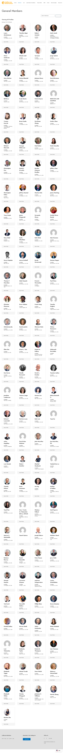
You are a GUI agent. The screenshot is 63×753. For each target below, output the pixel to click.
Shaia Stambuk (54, 626)
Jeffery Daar (54, 168)
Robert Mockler (21, 465)
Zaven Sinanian (54, 604)
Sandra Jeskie (23, 327)
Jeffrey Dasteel (23, 193)
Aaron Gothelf (23, 260)
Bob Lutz (37, 419)
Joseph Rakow (39, 535)
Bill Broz (6, 99)
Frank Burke (23, 99)
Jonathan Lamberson (7, 396)
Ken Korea (7, 373)
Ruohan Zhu (7, 717)
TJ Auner (37, 56)
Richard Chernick (6, 147)
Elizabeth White (6, 695)
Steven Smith (23, 626)
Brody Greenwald (38, 261)
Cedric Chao (54, 121)
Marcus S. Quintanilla (7, 536)
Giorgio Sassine (6, 581)
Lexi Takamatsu (7, 650)
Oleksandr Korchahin (53, 350)
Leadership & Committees (30, 2)
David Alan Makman (22, 442)
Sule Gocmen (54, 238)
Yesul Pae (6, 510)
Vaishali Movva (54, 464)
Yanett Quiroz (23, 535)
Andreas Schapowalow (39, 581)
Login (13, 738)
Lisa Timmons (54, 649)
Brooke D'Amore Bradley (37, 170)
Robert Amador (37, 34)
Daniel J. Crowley (21, 169)
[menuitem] (15, 3)
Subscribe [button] (27, 739)
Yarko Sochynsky (38, 627)
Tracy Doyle (7, 215)
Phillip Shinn (38, 604)
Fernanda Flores (37, 216)
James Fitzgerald (22, 216)
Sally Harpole (23, 281)
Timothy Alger (23, 33)
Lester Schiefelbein (53, 581)
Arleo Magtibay (6, 442)
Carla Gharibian (22, 239)
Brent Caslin (22, 121)
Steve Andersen (7, 57)
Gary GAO (7, 238)
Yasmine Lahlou (54, 373)
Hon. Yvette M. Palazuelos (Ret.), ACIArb (23, 512)
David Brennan (54, 78)
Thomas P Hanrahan (6, 282)
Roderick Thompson (38, 650)
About (15, 2)
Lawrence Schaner (22, 581)
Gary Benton (7, 78)
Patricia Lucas (23, 419)
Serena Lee (38, 395)
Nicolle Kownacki (22, 374)
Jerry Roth (53, 558)
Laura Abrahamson (7, 34)
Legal (45, 742)
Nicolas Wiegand (22, 695)
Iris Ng (37, 486)
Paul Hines (53, 281)
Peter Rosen (38, 558)
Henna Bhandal (23, 78)
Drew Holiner (23, 304)
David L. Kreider (37, 374)
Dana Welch (38, 671)
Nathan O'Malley (52, 487)
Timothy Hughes (52, 305)
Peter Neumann (22, 487)
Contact (10, 738)
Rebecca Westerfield (53, 672)
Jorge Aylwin (54, 56)
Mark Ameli (53, 33)
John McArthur (39, 441)
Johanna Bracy (39, 78)
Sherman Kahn (39, 327)
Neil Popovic (54, 510)
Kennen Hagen (54, 260)
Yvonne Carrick (6, 122)
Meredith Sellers (22, 605)
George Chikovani (22, 147)
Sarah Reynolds (22, 559)
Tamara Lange (23, 395)
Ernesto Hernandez (38, 282)
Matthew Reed (54, 535)
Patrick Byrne (39, 99)
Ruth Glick (38, 238)
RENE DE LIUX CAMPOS (54, 100)
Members (19, 2)
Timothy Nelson (6, 487)
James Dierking (54, 193)
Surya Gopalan (8, 260)
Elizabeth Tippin (6, 672)
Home (3, 738)
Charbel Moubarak (38, 465)
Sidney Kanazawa (53, 328)
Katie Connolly (54, 146)
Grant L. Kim (23, 349)
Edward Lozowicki (7, 420)
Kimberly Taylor (22, 650)
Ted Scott (7, 604)
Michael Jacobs (8, 327)
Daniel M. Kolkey (37, 350)
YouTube (50, 738)
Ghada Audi (22, 56)
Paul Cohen (38, 146)
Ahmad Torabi (23, 671)
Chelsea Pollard (37, 511)
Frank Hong (38, 304)
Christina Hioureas (6, 305)
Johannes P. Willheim (38, 695)
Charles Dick (38, 193)
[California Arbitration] (7, 2)
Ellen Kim (6, 349)
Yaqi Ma (52, 419)
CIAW (44, 2)
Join (24, 2)
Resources (60, 2)
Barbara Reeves (6, 559)
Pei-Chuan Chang (38, 122)
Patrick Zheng (54, 694)
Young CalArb (39, 2)
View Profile (6, 41)
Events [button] (48, 2)
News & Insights (54, 2)
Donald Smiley (8, 626)
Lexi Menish (7, 464)
